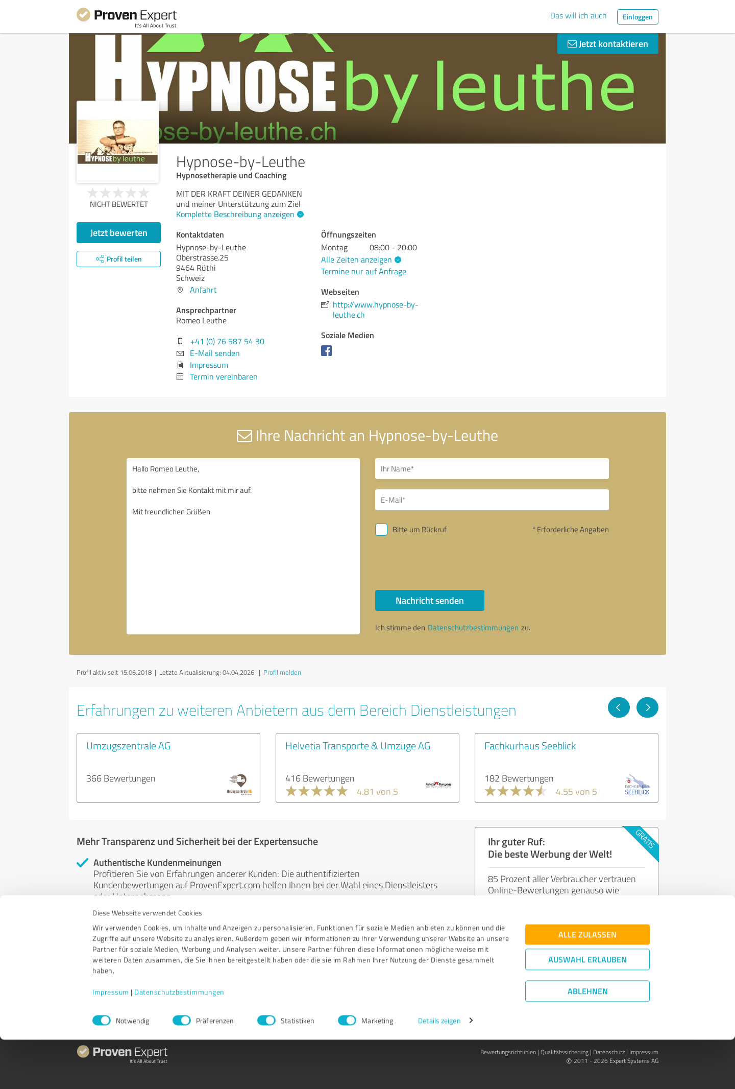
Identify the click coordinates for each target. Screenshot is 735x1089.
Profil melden (282, 672)
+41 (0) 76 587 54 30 (227, 341)
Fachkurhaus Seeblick (530, 745)
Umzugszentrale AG (128, 745)
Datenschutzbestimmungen (179, 1041)
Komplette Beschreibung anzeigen (238, 214)
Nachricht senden (430, 600)
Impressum (110, 1041)
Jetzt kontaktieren (608, 43)
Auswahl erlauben (587, 1008)
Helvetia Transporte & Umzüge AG (357, 745)
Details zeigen (439, 1070)
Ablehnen (588, 1040)
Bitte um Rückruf (420, 529)
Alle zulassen (587, 983)
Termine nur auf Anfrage (363, 271)
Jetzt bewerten (119, 232)
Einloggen (638, 16)
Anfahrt (203, 289)
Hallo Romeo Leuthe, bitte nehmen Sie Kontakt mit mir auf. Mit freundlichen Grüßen (243, 546)
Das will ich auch (578, 15)
